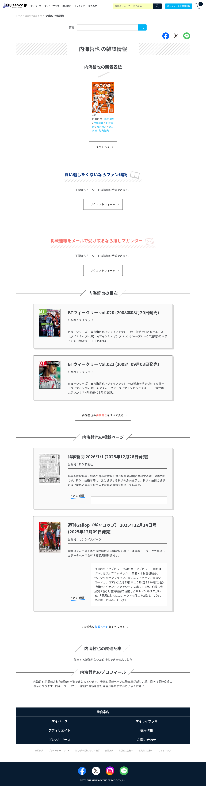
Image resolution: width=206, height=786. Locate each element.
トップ (19, 15)
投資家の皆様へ (146, 750)
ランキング (79, 6)
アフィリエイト (59, 730)
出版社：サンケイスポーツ (84, 539)
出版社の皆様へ (126, 750)
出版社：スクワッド (80, 320)
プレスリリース (59, 740)
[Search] (157, 6)
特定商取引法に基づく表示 (87, 750)
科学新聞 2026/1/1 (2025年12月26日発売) (108, 456)
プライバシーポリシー (59, 750)
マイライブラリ (51, 6)
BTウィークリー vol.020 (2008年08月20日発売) (113, 312)
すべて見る (105, 146)
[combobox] (107, 27)
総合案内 (103, 712)
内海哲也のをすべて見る (105, 415)
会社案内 (109, 750)
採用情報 (146, 730)
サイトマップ (164, 750)
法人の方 (92, 6)
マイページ (35, 6)
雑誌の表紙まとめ (33, 15)
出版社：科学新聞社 (80, 464)
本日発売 (67, 6)
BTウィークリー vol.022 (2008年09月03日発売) (113, 364)
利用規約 (39, 750)
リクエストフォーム (105, 204)
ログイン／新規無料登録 (178, 6)
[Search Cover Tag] (142, 27)
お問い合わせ (146, 740)
